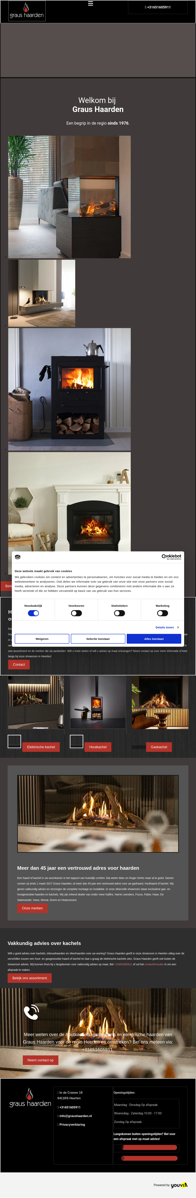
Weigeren (42, 638)
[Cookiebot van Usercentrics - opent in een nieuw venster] (164, 557)
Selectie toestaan (98, 638)
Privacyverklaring (72, 1124)
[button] (19, 664)
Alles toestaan (154, 638)
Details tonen (165, 627)
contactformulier (154, 964)
